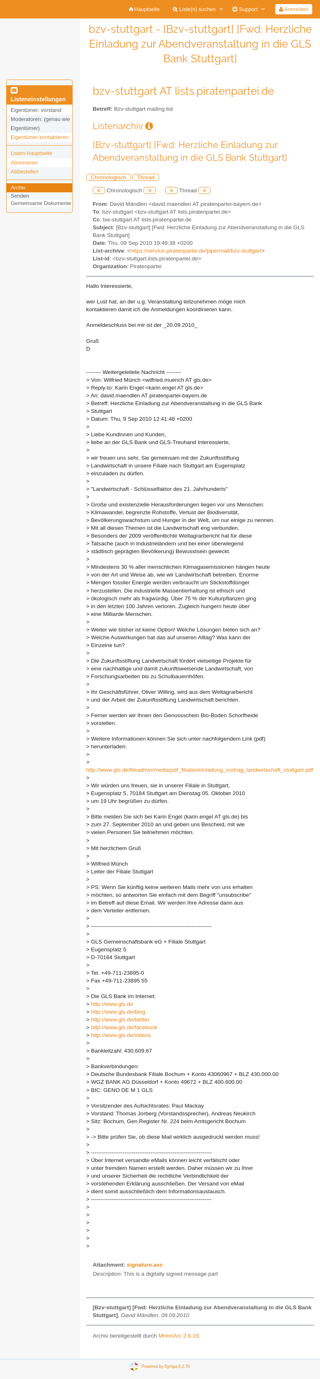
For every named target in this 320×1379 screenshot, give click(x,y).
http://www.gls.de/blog (118, 1012)
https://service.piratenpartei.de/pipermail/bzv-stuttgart (196, 251)
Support (245, 9)
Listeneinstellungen (38, 95)
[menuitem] (145, 9)
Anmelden (293, 9)
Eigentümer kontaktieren (40, 137)
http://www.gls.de (112, 1004)
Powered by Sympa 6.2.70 (166, 1366)
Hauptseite (144, 9)
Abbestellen (25, 172)
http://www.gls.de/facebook (124, 1027)
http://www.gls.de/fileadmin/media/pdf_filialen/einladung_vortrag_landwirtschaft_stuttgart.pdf (199, 770)
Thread (146, 177)
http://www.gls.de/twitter (120, 1020)
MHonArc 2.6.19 (178, 1336)
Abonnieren (24, 163)
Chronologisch (108, 177)
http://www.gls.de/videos (121, 1035)
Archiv (18, 188)
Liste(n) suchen (194, 9)
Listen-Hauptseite (31, 153)
